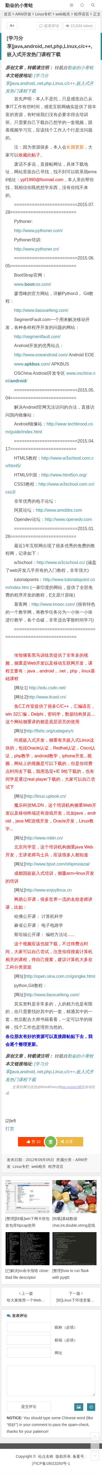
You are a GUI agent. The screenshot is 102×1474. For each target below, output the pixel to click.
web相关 (62, 14)
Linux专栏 (43, 14)
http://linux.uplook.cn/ (45, 796)
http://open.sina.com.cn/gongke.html (60, 976)
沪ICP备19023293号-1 (51, 1463)
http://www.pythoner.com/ (38, 230)
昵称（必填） (66, 1327)
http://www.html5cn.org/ (63, 475)
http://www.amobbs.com (59, 510)
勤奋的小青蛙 (19, 5)
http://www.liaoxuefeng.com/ (41, 310)
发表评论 (49, 26)
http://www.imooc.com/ (53, 604)
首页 (7, 14)
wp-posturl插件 (73, 1087)
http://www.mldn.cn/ (44, 838)
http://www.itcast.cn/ (47, 697)
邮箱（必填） (66, 1340)
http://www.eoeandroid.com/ (41, 355)
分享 (67, 1141)
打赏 (9, 1128)
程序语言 (81, 14)
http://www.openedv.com (68, 519)
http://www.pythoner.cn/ (36, 249)
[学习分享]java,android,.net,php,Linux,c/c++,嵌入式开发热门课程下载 (49, 83)
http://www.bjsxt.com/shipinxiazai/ (57, 864)
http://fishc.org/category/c (49, 731)
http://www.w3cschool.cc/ (60, 562)
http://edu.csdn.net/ (47, 687)
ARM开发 (23, 14)
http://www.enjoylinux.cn (48, 890)
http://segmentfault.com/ (37, 336)
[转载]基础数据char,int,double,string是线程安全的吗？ (73, 1225)
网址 (58, 1352)
